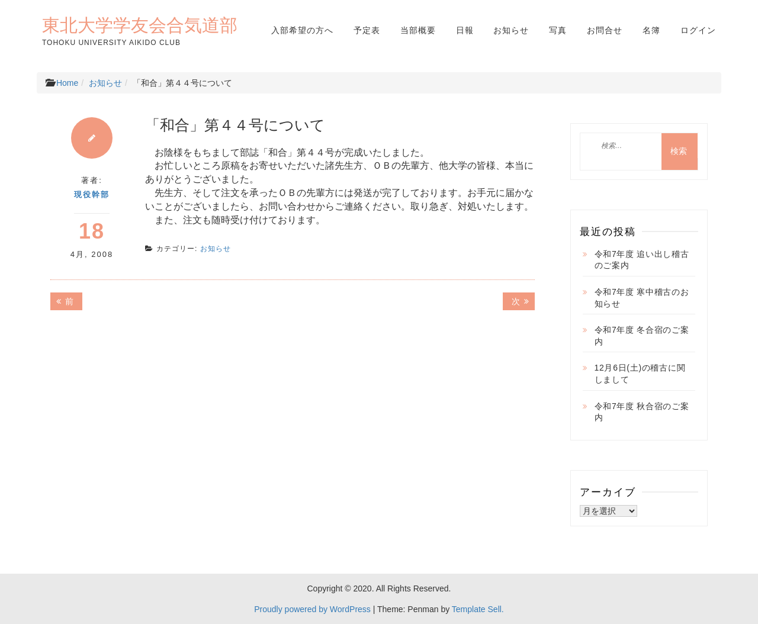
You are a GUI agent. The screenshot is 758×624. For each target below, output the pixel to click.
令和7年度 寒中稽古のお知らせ (642, 297)
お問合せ (604, 30)
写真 (558, 30)
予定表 (367, 30)
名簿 (651, 30)
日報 (465, 30)
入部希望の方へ (302, 30)
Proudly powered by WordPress (312, 609)
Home (67, 83)
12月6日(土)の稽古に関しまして (640, 373)
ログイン (698, 30)
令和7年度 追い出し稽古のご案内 (642, 260)
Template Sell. (478, 609)
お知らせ (511, 30)
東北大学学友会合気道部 (139, 25)
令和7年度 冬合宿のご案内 (642, 335)
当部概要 (418, 30)
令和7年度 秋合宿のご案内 (642, 412)
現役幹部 (92, 194)
